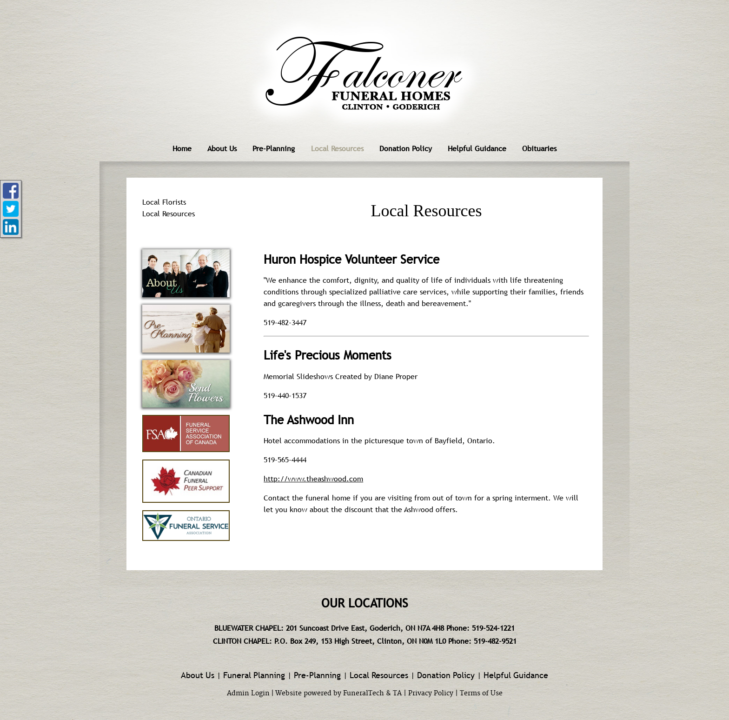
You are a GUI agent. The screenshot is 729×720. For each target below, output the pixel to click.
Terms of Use (481, 693)
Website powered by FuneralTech (329, 693)
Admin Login (248, 693)
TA (397, 693)
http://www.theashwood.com (313, 478)
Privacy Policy (430, 693)
